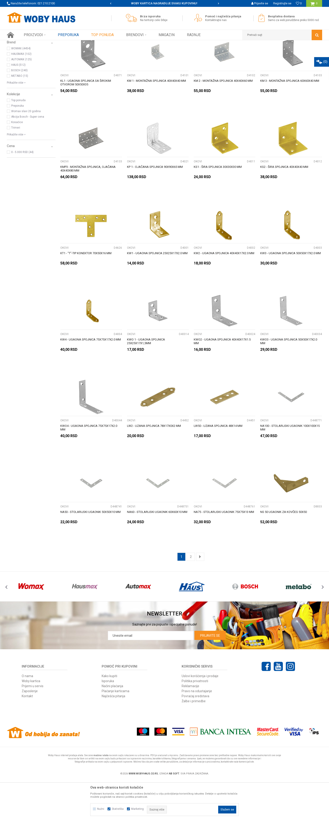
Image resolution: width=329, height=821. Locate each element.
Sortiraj (208, 52)
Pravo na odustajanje (197, 731)
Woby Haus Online (18, 43)
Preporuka (17, 146)
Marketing (137, 808)
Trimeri (15, 167)
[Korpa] (314, 5)
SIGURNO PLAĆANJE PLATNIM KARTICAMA (164, 3)
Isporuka (108, 721)
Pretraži (161, 52)
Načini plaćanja (112, 726)
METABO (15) (19, 116)
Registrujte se (282, 3)
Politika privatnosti (195, 721)
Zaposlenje (30, 731)
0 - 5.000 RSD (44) (22, 192)
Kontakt (27, 736)
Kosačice (17, 162)
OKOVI (64, 115)
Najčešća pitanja (113, 736)
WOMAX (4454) (21, 88)
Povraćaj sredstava (195, 736)
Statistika (118, 808)
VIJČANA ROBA (19, 63)
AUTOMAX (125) (21, 99)
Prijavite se (210, 676)
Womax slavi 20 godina (26, 151)
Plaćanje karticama (115, 731)
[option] (165, 3)
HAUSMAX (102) (21, 94)
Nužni (100, 808)
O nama (27, 716)
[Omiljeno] (299, 3)
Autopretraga (189, 52)
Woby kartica (31, 721)
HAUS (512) (18, 105)
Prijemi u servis (32, 726)
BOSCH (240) (19, 110)
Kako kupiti (109, 716)
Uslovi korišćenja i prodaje (200, 716)
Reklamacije (190, 726)
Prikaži (274, 52)
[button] (282, 35)
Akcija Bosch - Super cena (27, 156)
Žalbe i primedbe (194, 741)
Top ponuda (18, 140)
